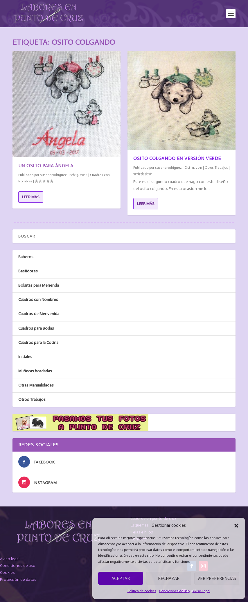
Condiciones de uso (174, 591)
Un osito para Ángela (45, 165)
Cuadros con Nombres (38, 299)
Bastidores (28, 271)
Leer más (30, 197)
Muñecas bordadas (35, 371)
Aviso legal (9, 558)
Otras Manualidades (36, 385)
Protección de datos (18, 579)
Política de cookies (141, 591)
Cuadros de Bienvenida (38, 313)
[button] (236, 526)
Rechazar (168, 578)
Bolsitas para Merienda (38, 285)
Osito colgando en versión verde (177, 158)
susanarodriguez (53, 175)
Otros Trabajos (216, 168)
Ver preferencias (216, 578)
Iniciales (25, 356)
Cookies (7, 572)
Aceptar (121, 578)
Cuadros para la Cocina (38, 342)
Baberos (25, 256)
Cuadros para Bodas (36, 328)
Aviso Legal (201, 591)
